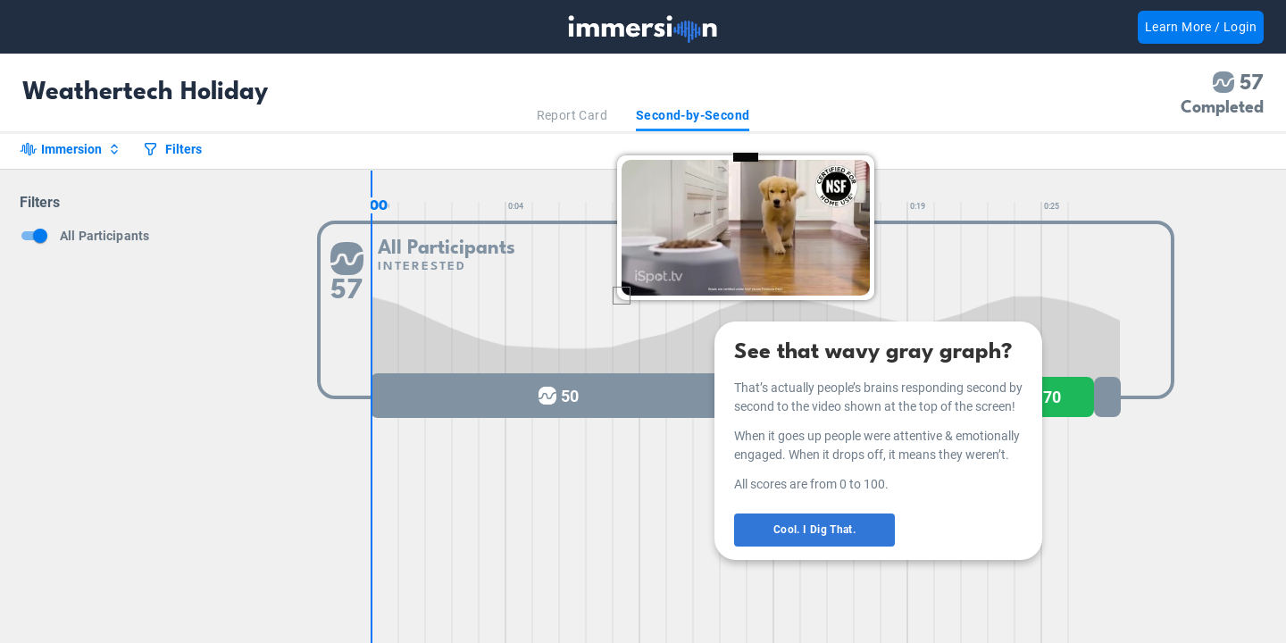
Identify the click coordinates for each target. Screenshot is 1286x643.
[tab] (572, 115)
